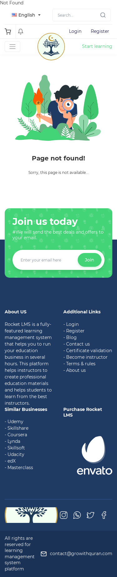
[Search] (81, 15)
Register (100, 31)
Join (89, 260)
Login (75, 31)
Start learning (97, 46)
